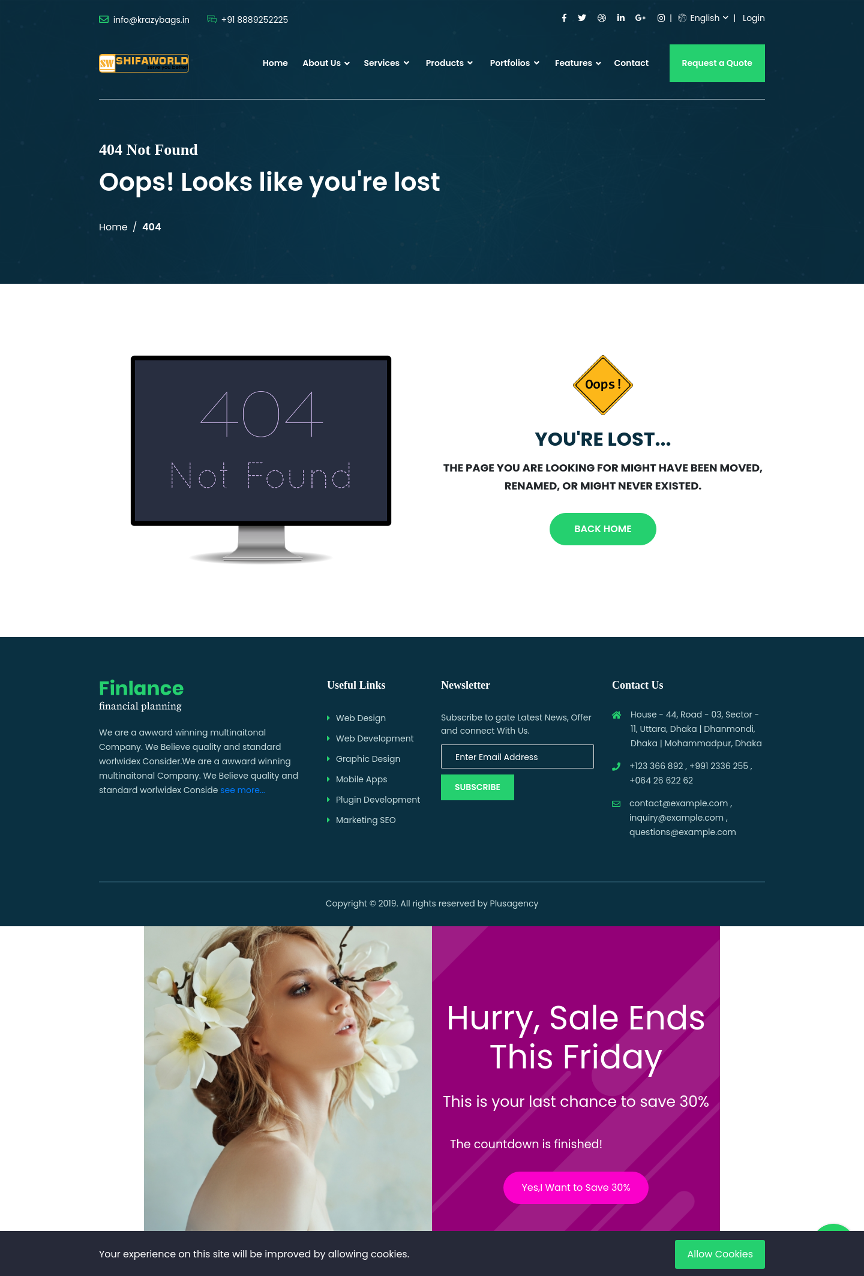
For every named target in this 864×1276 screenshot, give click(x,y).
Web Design (361, 718)
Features (573, 63)
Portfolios (514, 63)
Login (754, 18)
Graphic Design (368, 759)
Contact (631, 63)
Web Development (375, 738)
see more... (242, 790)
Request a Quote (717, 63)
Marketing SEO (366, 820)
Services (386, 63)
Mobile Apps (361, 779)
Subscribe (477, 787)
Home (275, 63)
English (699, 18)
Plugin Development (378, 800)
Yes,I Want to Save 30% (575, 1187)
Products (449, 63)
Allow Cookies (720, 1254)
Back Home (602, 529)
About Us (321, 63)
